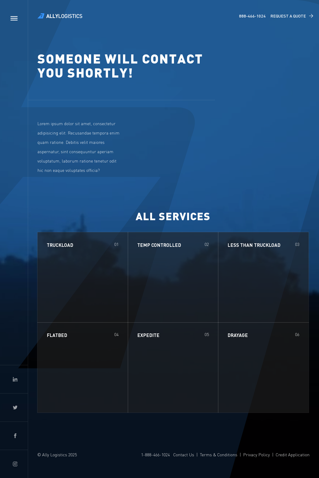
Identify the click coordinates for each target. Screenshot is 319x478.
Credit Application (293, 454)
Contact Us (183, 454)
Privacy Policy (256, 454)
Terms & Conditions (218, 454)
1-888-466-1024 (155, 454)
